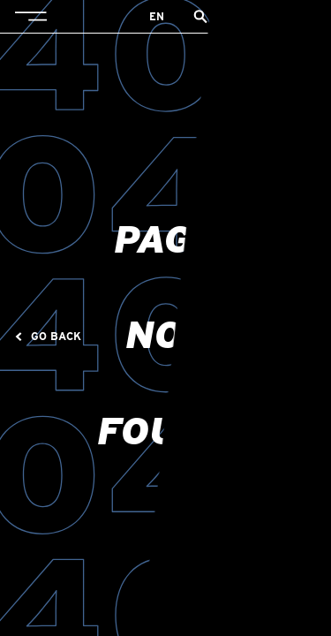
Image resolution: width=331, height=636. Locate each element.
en (156, 16)
